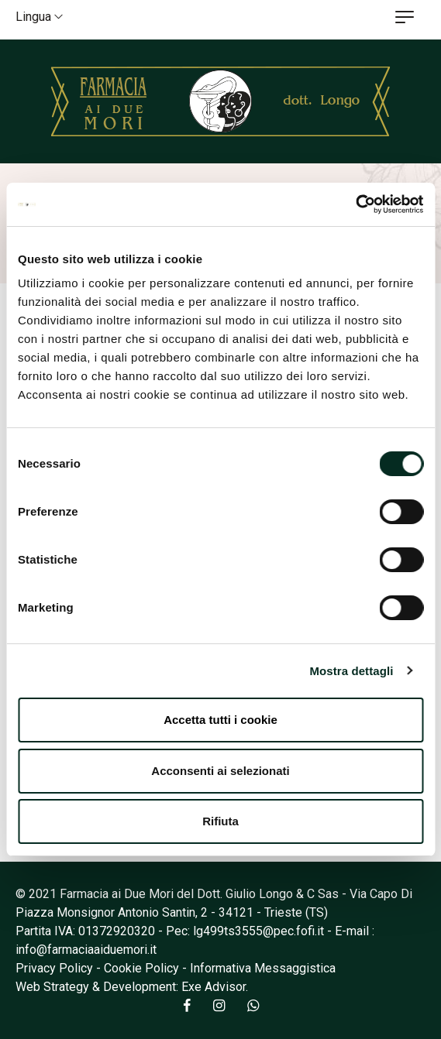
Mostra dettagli (351, 670)
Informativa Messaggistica (263, 968)
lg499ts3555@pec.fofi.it (258, 931)
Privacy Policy (54, 968)
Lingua (39, 16)
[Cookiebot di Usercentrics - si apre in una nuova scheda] (355, 204)
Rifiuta (220, 821)
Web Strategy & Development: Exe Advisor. (132, 986)
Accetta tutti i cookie (220, 719)
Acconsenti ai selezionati (220, 770)
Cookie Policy (141, 968)
